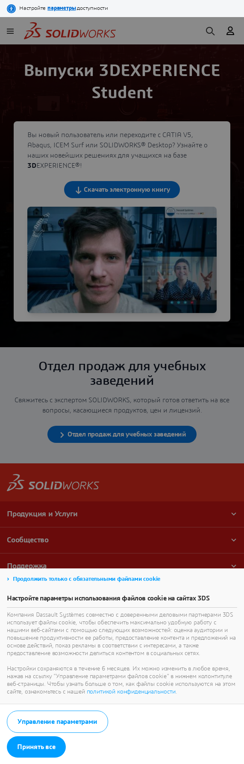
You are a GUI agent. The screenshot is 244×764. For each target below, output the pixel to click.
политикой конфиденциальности (131, 692)
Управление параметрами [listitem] (57, 721)
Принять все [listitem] (36, 747)
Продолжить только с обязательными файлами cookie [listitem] (86, 579)
